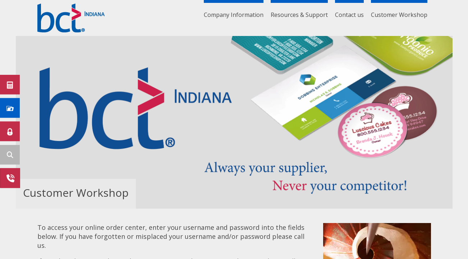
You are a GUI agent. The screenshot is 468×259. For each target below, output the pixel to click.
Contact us (349, 15)
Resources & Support (299, 15)
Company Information (233, 15)
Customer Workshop (399, 15)
